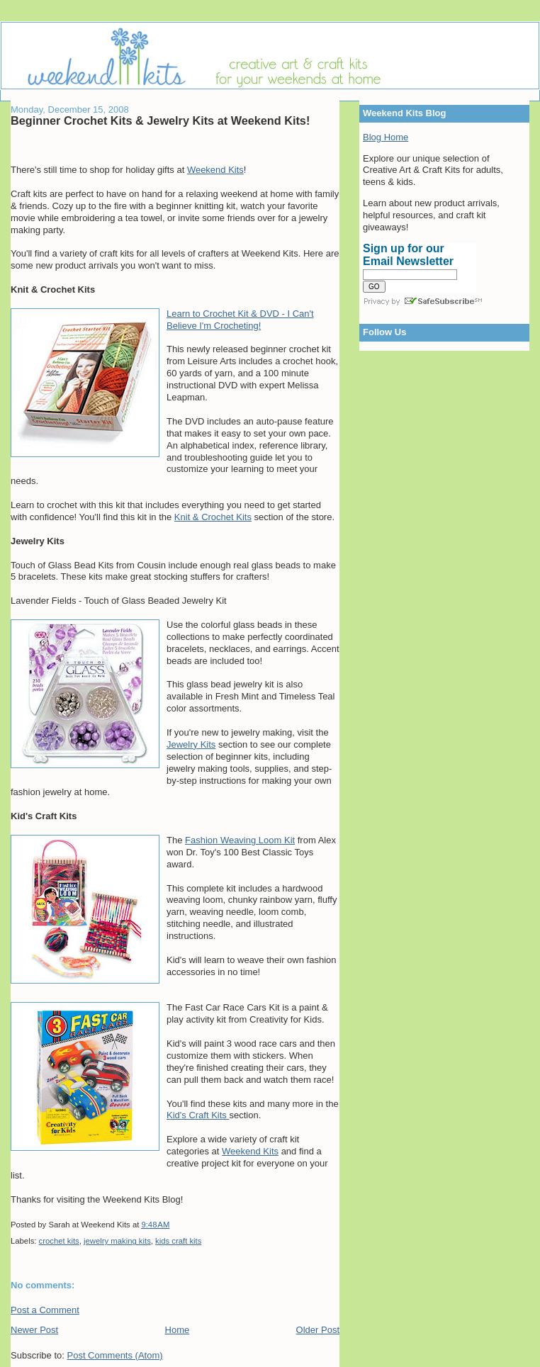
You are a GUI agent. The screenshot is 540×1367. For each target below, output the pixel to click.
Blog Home (385, 137)
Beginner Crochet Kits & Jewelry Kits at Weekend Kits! (160, 120)
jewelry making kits (117, 1241)
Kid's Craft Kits (198, 1115)
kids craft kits (178, 1241)
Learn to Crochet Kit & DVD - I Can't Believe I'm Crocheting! (240, 319)
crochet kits (59, 1241)
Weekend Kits (215, 169)
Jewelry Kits (191, 744)
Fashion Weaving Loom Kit (240, 840)
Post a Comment (45, 1310)
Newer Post (34, 1329)
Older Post (317, 1329)
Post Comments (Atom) (115, 1355)
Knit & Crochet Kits (213, 517)
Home (177, 1329)
